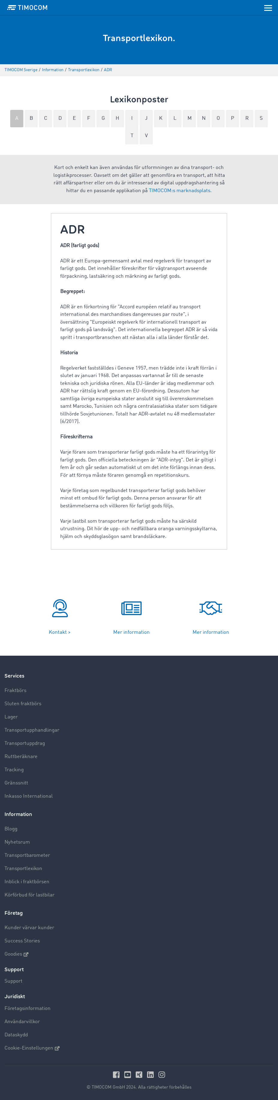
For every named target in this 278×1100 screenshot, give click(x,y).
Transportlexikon (23, 868)
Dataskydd (16, 1035)
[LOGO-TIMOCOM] (27, 7)
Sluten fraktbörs (22, 703)
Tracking (14, 769)
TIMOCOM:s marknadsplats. (180, 190)
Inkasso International (28, 796)
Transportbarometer (27, 855)
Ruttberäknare (20, 756)
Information (18, 814)
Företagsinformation (27, 1008)
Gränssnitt (16, 783)
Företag (13, 913)
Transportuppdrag (24, 743)
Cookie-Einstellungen (32, 1048)
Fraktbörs (15, 690)
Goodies (16, 954)
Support (13, 981)
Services (14, 675)
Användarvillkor (22, 1021)
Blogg (10, 829)
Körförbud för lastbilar (29, 895)
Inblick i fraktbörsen (26, 881)
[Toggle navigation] (268, 7)
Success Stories (22, 941)
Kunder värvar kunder (29, 927)
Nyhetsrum (17, 842)
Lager (11, 717)
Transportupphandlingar (31, 730)
